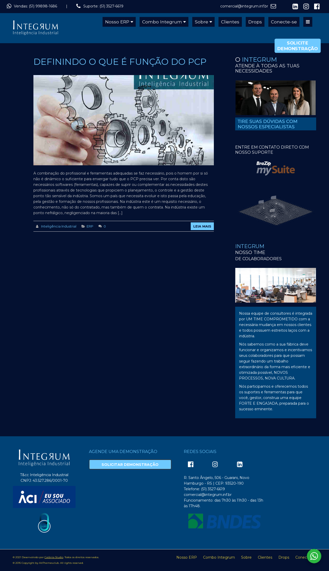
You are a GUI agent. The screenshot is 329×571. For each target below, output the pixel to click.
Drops (255, 21)
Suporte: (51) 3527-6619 (103, 6)
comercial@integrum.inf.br (244, 6)
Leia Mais (202, 226)
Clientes (230, 21)
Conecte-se (284, 21)
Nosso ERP (117, 21)
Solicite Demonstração (297, 45)
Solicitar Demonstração (130, 464)
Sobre (201, 21)
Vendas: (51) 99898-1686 (35, 6)
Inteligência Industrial (58, 226)
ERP (90, 226)
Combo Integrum (162, 21)
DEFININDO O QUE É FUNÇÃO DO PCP (119, 61)
